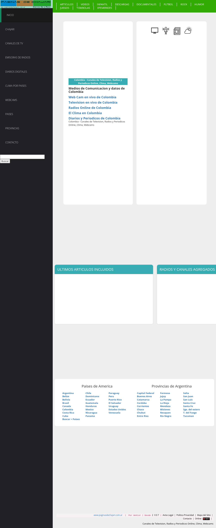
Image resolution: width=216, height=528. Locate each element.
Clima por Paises (15, 85)
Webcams (11, 100)
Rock (183, 4)
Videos (85, 4)
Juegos (64, 7)
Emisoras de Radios (17, 57)
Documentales (146, 4)
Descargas (122, 4)
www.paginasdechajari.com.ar (108, 515)
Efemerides (104, 7)
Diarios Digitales (16, 71)
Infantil (102, 4)
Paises (9, 114)
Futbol (168, 4)
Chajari (9, 29)
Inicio (10, 15)
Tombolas (83, 7)
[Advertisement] (98, 51)
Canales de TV (14, 43)
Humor (199, 4)
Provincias (12, 128)
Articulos (66, 4)
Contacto (11, 142)
